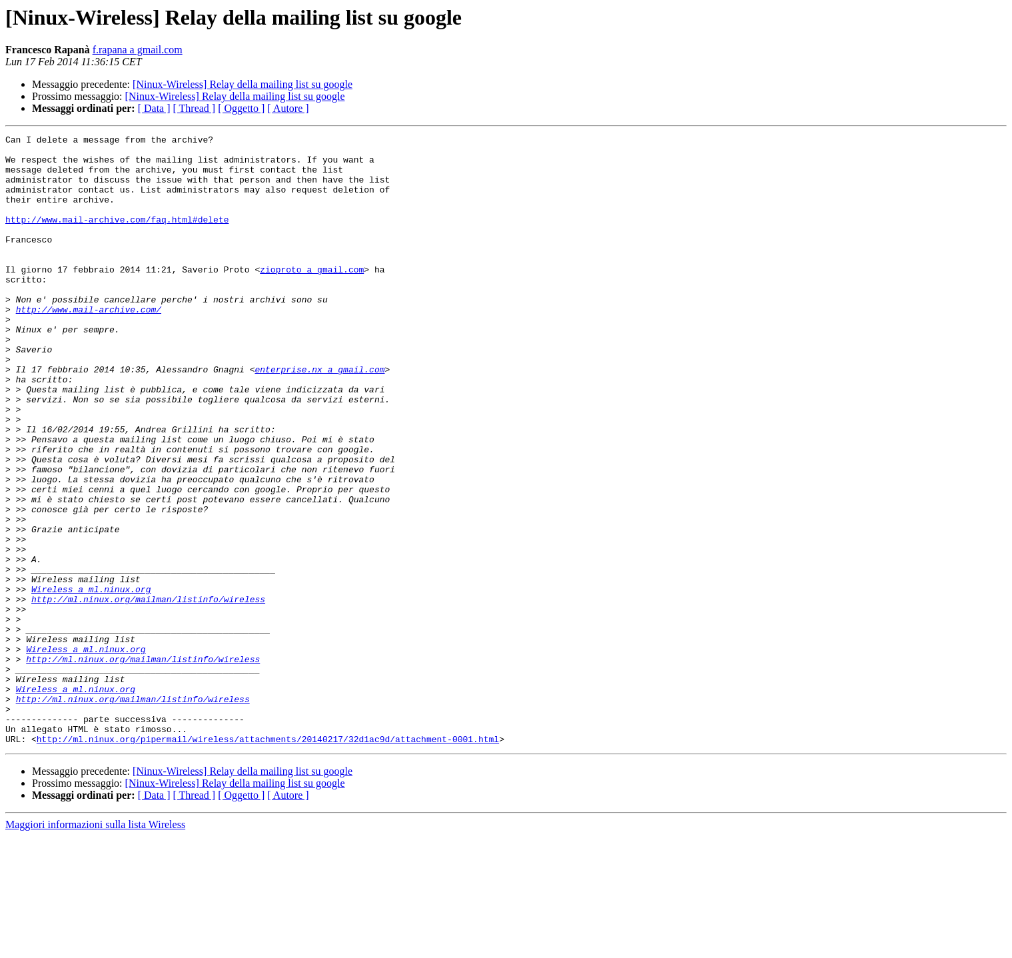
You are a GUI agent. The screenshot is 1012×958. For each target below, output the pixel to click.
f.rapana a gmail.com (138, 49)
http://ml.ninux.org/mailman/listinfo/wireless (148, 693)
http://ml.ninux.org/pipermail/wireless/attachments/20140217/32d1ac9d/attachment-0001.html (268, 861)
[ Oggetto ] (241, 108)
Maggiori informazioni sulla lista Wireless (95, 946)
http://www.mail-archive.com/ (88, 345)
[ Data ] (154, 108)
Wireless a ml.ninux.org (91, 681)
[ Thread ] (194, 108)
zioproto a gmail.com (312, 297)
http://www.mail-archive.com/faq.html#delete (117, 237)
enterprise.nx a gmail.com (319, 417)
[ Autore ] (287, 108)
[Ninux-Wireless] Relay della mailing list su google (242, 84)
